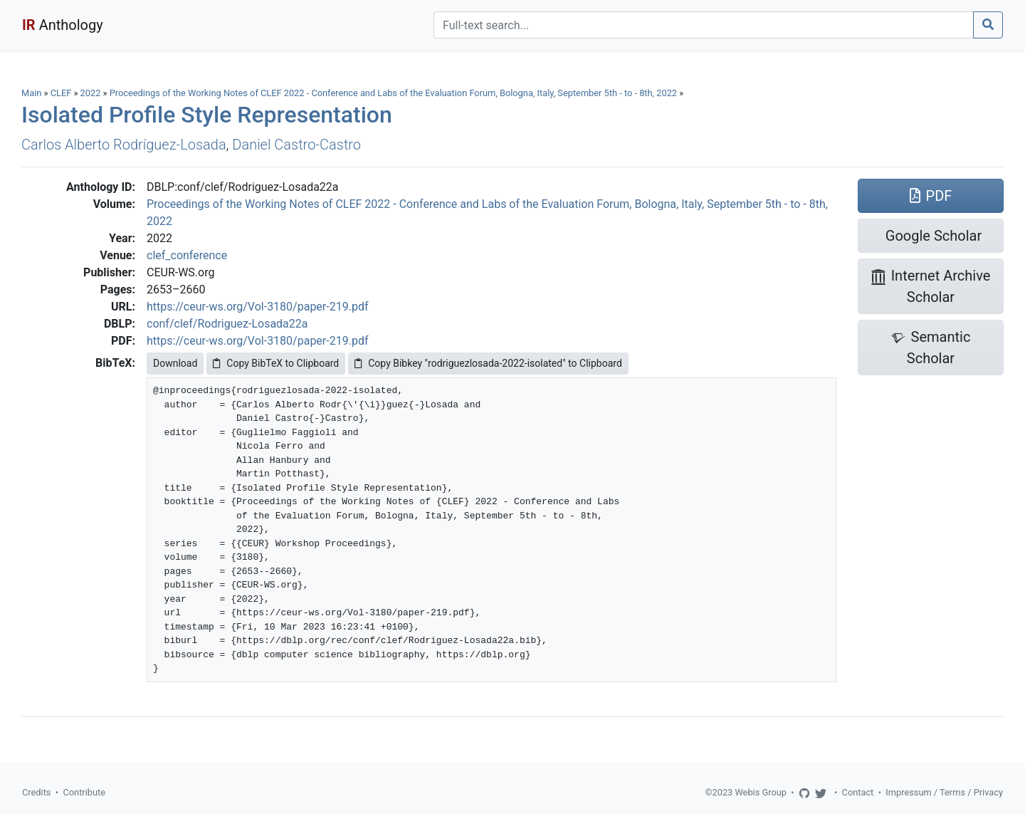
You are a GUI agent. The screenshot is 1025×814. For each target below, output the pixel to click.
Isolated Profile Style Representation (206, 114)
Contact (858, 792)
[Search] (703, 24)
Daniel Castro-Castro (296, 144)
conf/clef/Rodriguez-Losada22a (227, 323)
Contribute (84, 792)
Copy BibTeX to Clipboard (276, 363)
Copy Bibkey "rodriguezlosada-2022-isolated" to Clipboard (488, 363)
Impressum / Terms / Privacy (944, 792)
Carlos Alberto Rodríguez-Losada (123, 144)
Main (31, 93)
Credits (36, 792)
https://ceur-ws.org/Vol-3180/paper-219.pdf (257, 306)
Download (175, 363)
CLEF (61, 93)
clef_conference (187, 255)
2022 (90, 93)
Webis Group (761, 792)
